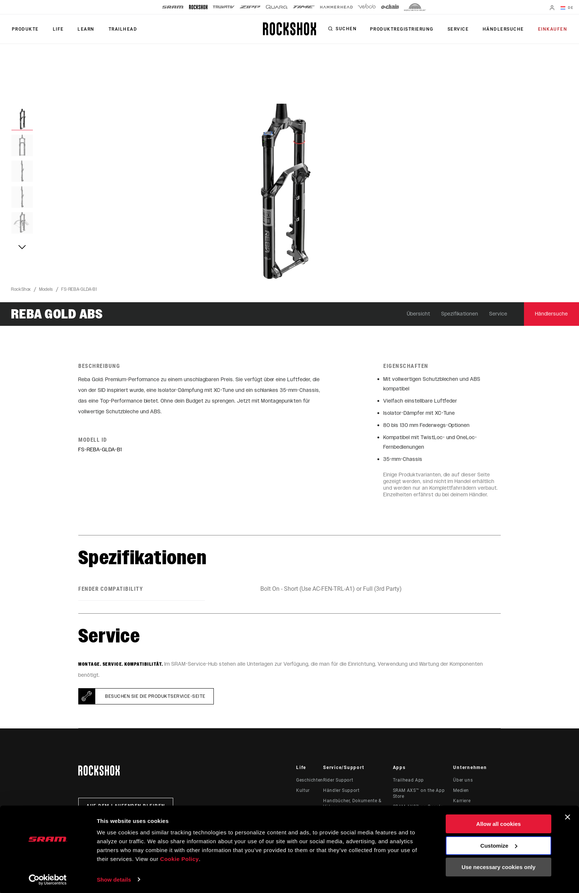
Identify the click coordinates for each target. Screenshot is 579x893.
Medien (461, 790)
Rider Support (338, 780)
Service (461, 29)
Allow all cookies (498, 823)
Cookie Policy (179, 858)
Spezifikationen (460, 313)
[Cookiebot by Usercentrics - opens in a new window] (48, 878)
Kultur (303, 790)
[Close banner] (567, 816)
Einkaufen (553, 29)
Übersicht (418, 313)
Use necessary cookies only (498, 866)
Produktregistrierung (406, 29)
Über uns (463, 780)
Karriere (461, 800)
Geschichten (309, 780)
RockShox (21, 289)
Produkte (24, 29)
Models (46, 289)
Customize (498, 844)
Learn (82, 29)
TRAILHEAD (118, 29)
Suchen (351, 29)
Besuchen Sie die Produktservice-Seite (155, 696)
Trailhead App (408, 780)
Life (56, 29)
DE (567, 8)
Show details (114, 878)
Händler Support (341, 790)
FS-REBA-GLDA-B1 (79, 289)
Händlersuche (505, 29)
